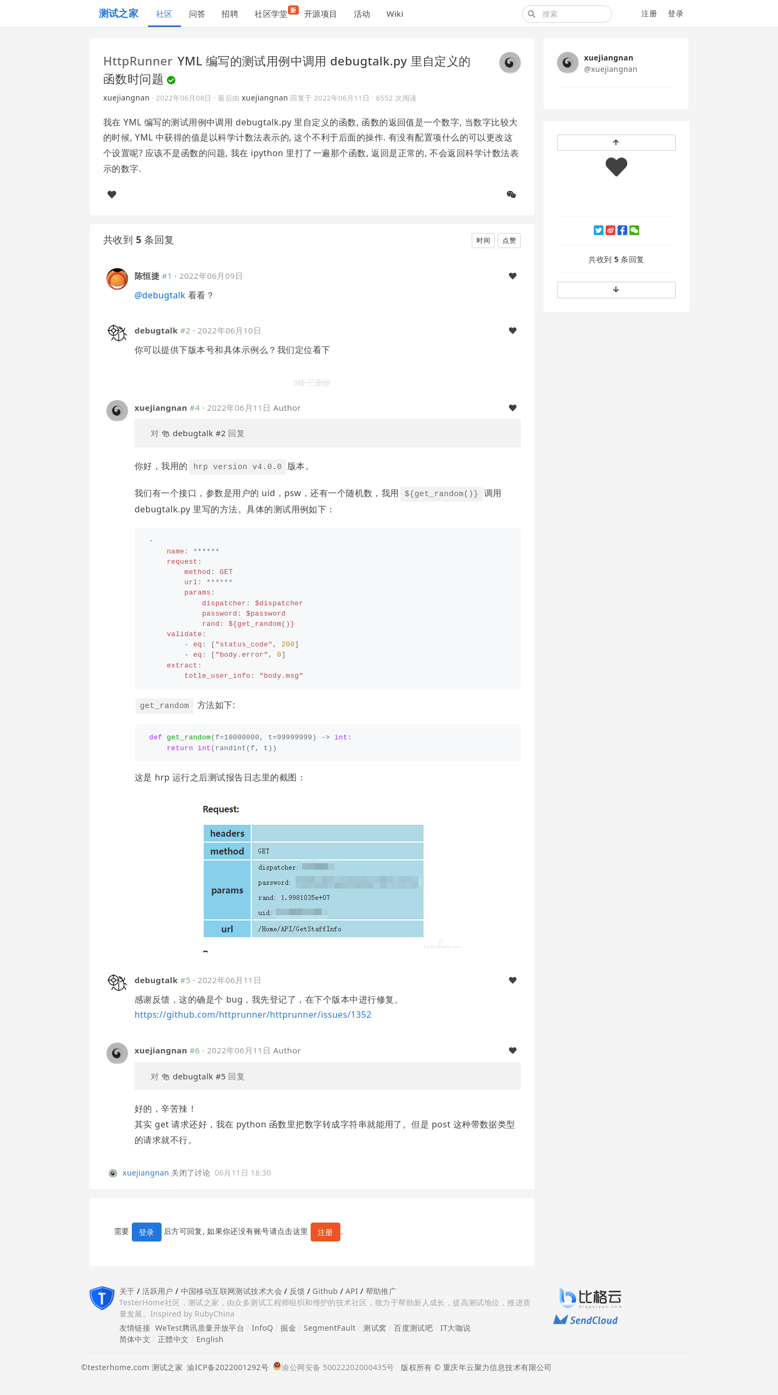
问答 (197, 13)
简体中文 (135, 1339)
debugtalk (160, 295)
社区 (164, 13)
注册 (649, 13)
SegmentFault (330, 1328)
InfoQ (262, 1328)
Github (325, 1291)
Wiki (394, 13)
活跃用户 (157, 1291)
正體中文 (173, 1339)
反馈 (297, 1291)
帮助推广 (381, 1291)
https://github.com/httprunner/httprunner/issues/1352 (253, 1014)
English (210, 1339)
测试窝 (374, 1328)
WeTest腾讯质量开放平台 (199, 1328)
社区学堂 (275, 12)
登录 (675, 13)
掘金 (288, 1328)
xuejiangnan (126, 97)
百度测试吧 (413, 1328)
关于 (127, 1291)
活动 (362, 13)
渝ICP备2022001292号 (226, 1367)
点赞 (509, 240)
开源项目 (321, 13)
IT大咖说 (455, 1328)
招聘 (230, 13)
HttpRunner (137, 60)
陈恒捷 (147, 275)
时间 (483, 240)
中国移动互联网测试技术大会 (231, 1291)
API (351, 1291)
